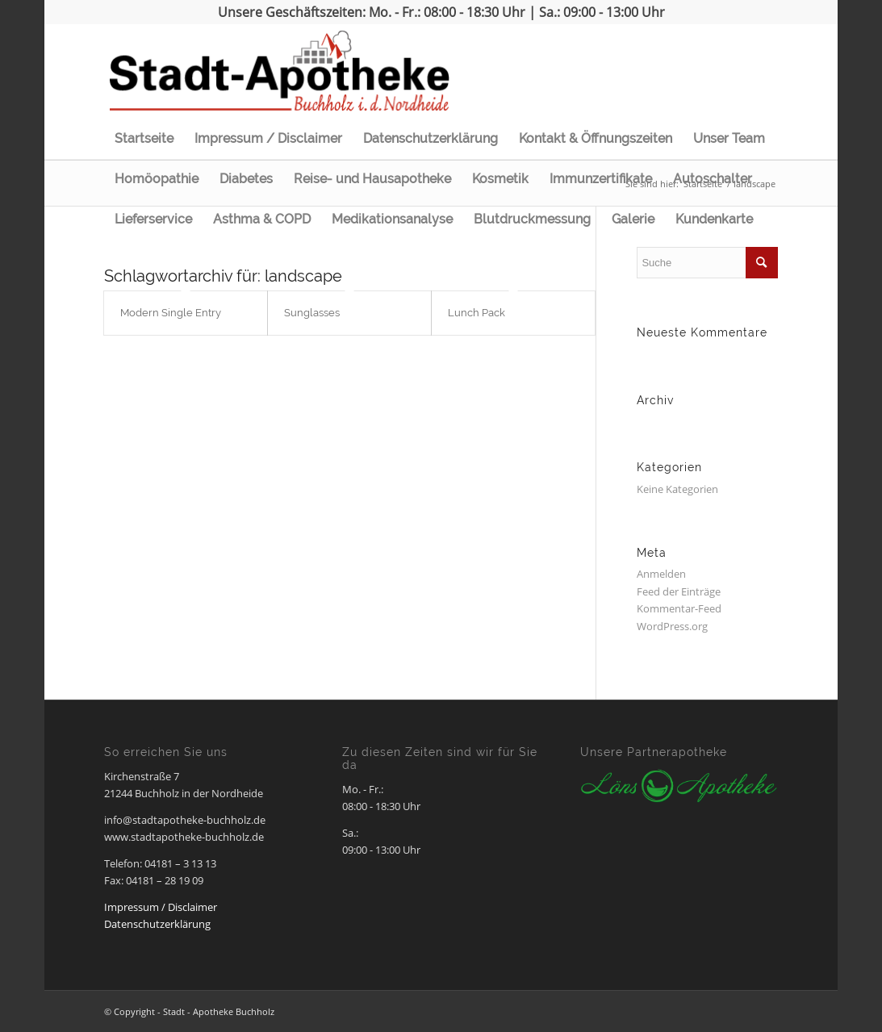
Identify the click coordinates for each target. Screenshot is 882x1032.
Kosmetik (500, 178)
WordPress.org (672, 626)
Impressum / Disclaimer (268, 138)
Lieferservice (153, 219)
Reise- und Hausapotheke (372, 178)
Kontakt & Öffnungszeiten (595, 138)
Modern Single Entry (170, 313)
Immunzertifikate (601, 178)
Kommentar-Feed (679, 608)
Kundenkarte (714, 219)
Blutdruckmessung (532, 219)
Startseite (144, 138)
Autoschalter (712, 178)
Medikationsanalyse (392, 219)
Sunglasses (312, 313)
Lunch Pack (476, 313)
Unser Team (729, 138)
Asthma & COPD (262, 219)
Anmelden (661, 573)
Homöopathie (157, 178)
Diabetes (246, 178)
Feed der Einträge (679, 591)
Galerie (633, 219)
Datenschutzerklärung (430, 138)
